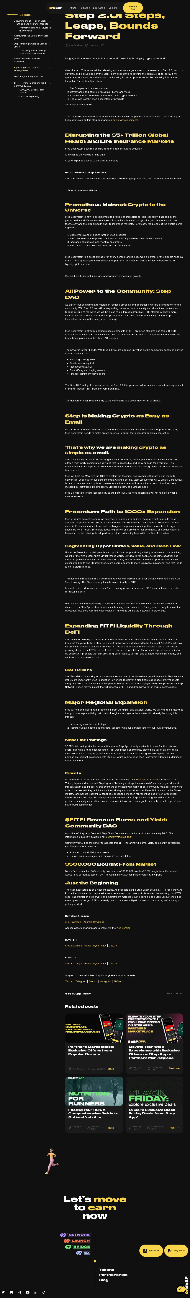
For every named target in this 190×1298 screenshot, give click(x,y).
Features (85, 7)
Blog (103, 1280)
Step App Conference (148, 779)
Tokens (106, 1269)
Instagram (105, 981)
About (73, 7)
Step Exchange (73, 945)
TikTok (117, 981)
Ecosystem (99, 7)
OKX (103, 945)
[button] (114, 7)
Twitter (69, 981)
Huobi (87, 945)
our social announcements (123, 120)
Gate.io (112, 945)
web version (123, 928)
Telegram (80, 981)
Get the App (133, 7)
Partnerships (113, 1274)
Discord (92, 981)
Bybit (96, 945)
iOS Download (73, 922)
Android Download (93, 922)
